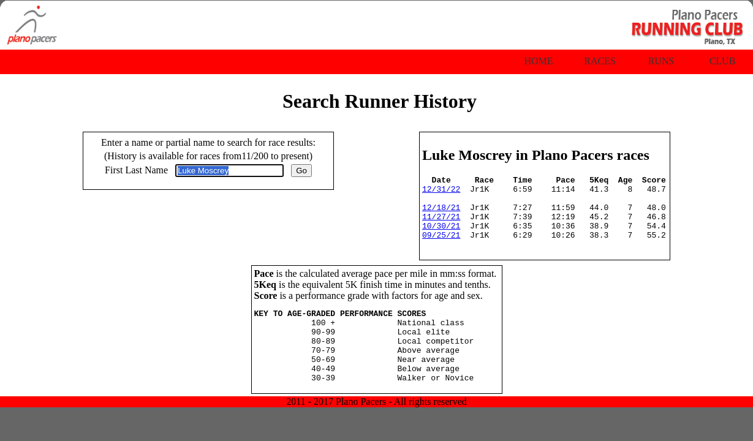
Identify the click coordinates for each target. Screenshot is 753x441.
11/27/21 (441, 225)
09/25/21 (441, 247)
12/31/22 (441, 192)
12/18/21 (441, 214)
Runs (661, 61)
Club (722, 61)
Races (600, 61)
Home (538, 61)
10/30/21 (441, 236)
